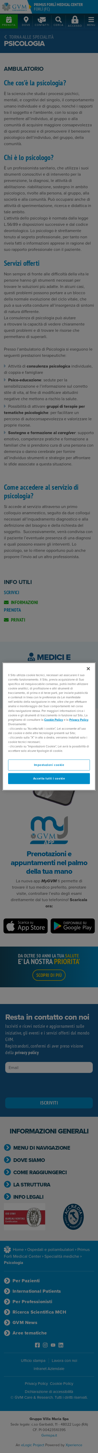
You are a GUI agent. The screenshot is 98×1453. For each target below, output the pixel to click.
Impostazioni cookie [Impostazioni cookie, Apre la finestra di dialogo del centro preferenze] (49, 765)
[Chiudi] (88, 669)
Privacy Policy (78, 719)
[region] (48, 727)
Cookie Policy (53, 719)
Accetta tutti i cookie (49, 778)
